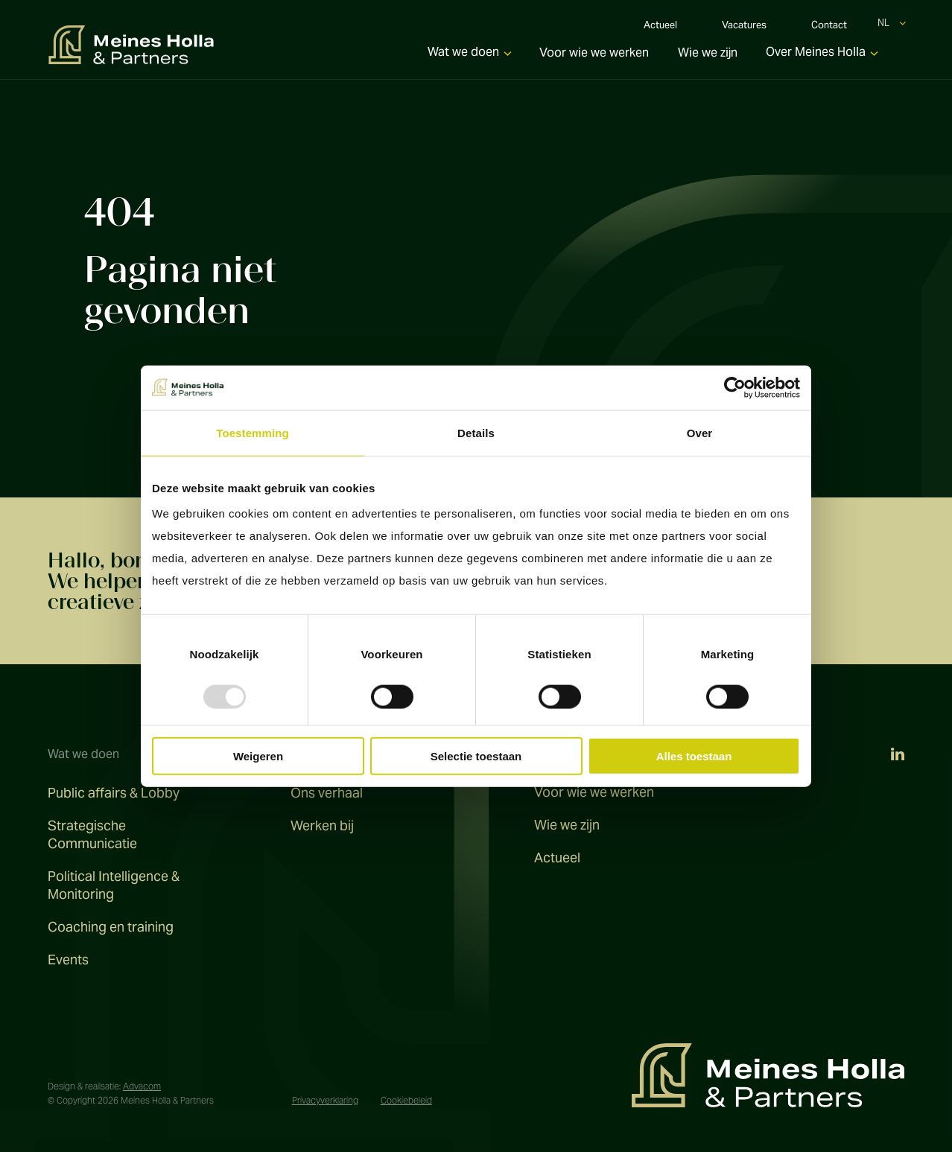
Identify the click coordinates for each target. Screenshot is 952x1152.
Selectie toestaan (476, 756)
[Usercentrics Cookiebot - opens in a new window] (735, 387)
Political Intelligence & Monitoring (114, 885)
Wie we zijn (707, 57)
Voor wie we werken (594, 57)
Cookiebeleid (406, 1100)
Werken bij (322, 825)
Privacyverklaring (325, 1100)
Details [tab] (476, 432)
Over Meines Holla (816, 56)
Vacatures (744, 27)
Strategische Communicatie (92, 834)
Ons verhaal (327, 792)
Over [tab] (700, 432)
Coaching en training (111, 926)
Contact (829, 27)
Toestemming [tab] (252, 432)
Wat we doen (463, 56)
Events (68, 959)
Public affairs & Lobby (114, 792)
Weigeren (258, 756)
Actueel (660, 27)
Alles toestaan (694, 756)
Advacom (142, 1086)
